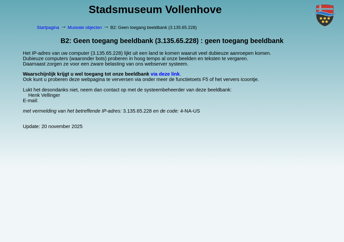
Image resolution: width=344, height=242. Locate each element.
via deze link (165, 74)
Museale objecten (85, 27)
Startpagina (48, 27)
